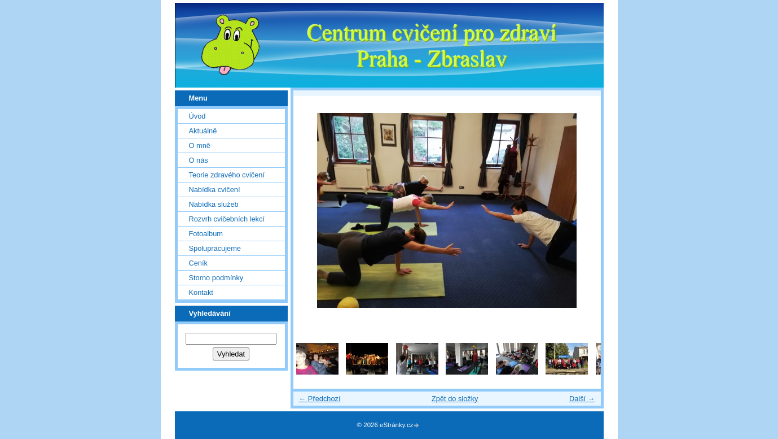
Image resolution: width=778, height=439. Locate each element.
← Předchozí (320, 398)
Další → (582, 398)
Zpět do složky (455, 398)
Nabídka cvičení (214, 189)
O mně (199, 145)
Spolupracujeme (215, 248)
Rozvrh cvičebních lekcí (227, 219)
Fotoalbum (206, 233)
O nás (198, 160)
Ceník (198, 263)
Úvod (197, 116)
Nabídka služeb (214, 204)
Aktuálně (203, 131)
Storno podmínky (216, 277)
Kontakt (201, 292)
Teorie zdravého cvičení (227, 175)
